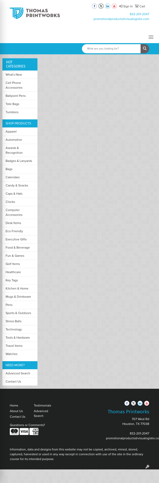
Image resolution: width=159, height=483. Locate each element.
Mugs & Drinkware (18, 296)
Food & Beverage (18, 247)
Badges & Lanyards (19, 161)
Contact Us (13, 381)
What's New (14, 74)
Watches (11, 354)
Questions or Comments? (27, 425)
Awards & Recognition (14, 150)
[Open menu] (151, 37)
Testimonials (42, 405)
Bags (9, 169)
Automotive (14, 139)
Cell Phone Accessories (14, 85)
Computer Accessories (14, 212)
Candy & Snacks (17, 185)
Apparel (11, 131)
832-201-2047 (139, 14)
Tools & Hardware (18, 337)
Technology (14, 329)
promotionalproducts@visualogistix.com (121, 19)
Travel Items (14, 345)
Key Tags (12, 280)
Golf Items (13, 264)
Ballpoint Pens (16, 95)
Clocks (10, 201)
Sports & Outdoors (18, 313)
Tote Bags (12, 104)
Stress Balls (13, 321)
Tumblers (12, 112)
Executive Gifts (16, 239)
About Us (16, 411)
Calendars (13, 177)
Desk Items (13, 223)
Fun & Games (15, 255)
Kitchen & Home (17, 288)
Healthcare (13, 272)
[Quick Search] (111, 48)
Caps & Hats (14, 193)
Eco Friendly (14, 231)
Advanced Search (18, 373)
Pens (9, 304)
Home (14, 405)
